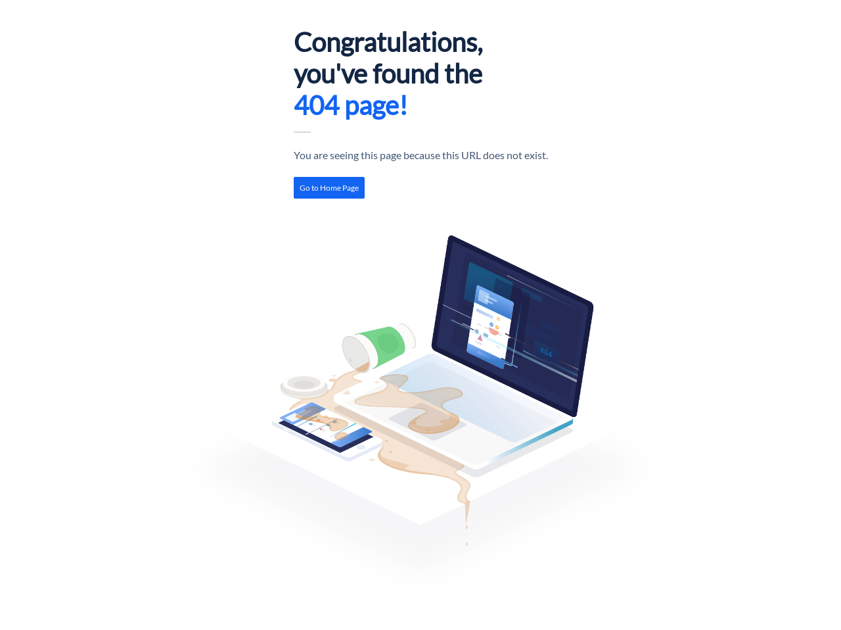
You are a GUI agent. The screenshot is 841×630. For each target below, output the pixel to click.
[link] (329, 188)
